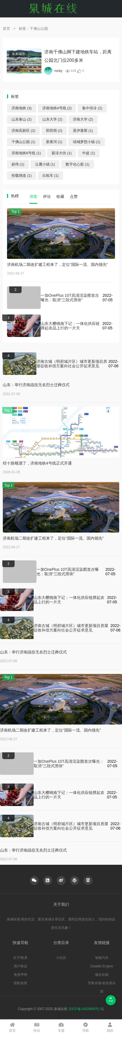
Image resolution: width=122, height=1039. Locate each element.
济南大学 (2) (83, 119)
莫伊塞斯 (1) (83, 130)
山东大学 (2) (52, 119)
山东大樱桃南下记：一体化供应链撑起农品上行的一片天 (70, 325)
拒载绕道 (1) (21, 175)
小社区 (61, 958)
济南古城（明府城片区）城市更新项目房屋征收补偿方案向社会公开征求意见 (71, 363)
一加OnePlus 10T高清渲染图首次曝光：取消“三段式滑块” (70, 297)
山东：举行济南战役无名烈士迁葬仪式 (36, 384)
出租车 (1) (50, 175)
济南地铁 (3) (21, 108)
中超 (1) (88, 153)
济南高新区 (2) (23, 130)
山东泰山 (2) (21, 119)
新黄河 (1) (54, 142)
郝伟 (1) (17, 164)
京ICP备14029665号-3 (85, 1009)
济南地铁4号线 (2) (57, 108)
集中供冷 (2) (92, 108)
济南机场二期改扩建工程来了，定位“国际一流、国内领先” (57, 264)
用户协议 (20, 966)
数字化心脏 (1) (77, 164)
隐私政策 (20, 983)
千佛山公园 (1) (23, 142)
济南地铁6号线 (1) (26, 153)
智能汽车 (102, 958)
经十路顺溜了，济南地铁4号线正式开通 (37, 463)
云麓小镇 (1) (45, 164)
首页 (6, 28)
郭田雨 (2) (54, 130)
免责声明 (20, 975)
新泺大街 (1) (62, 153)
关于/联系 (20, 958)
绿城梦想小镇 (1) (86, 142)
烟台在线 (102, 975)
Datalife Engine (101, 966)
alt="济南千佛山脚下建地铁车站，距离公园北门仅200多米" (24, 61)
